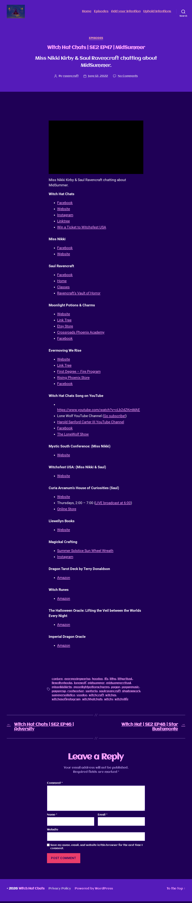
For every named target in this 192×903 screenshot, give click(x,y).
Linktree (63, 223)
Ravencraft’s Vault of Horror (78, 295)
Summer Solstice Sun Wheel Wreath (85, 552)
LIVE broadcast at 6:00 (113, 505)
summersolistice (63, 696)
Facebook (65, 204)
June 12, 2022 (98, 77)
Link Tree (64, 322)
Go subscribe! (114, 418)
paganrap (59, 692)
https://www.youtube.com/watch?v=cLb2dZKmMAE (98, 411)
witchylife (121, 701)
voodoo (82, 696)
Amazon (63, 579)
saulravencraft (109, 692)
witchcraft (96, 696)
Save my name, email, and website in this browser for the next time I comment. (96, 848)
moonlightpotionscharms (92, 688)
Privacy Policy (60, 890)
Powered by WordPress (94, 890)
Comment (55, 784)
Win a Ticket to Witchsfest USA (81, 229)
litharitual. (125, 680)
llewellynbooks (62, 684)
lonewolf (80, 684)
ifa (106, 680)
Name (52, 816)
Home (86, 12)
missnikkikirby (62, 688)
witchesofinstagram (66, 701)
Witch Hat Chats (32, 890)
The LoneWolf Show (73, 436)
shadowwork (131, 692)
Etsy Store (65, 328)
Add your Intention (125, 12)
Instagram (65, 217)
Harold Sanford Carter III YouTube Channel (90, 424)
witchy (108, 701)
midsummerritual (118, 684)
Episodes (101, 12)
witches (110, 696)
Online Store (66, 511)
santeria (92, 692)
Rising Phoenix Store (73, 379)
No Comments (128, 77)
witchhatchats (92, 701)
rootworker (75, 692)
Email (102, 816)
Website (63, 211)
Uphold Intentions (157, 12)
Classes (63, 289)
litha (113, 680)
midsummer (96, 684)
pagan (115, 688)
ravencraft (70, 77)
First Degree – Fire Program (79, 373)
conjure (57, 680)
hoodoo (97, 680)
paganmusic (130, 688)
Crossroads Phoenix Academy (80, 334)
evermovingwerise (77, 680)
